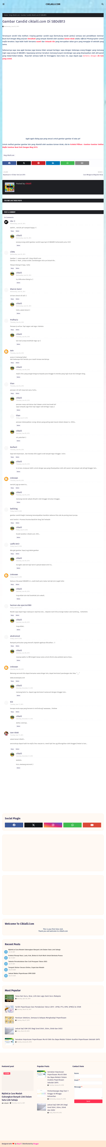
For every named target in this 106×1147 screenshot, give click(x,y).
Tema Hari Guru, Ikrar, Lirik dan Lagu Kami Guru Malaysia (38, 996)
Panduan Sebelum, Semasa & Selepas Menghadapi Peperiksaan (40, 1018)
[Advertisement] (23, 853)
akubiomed (15, 636)
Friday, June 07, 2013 (22, 418)
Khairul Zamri (16, 289)
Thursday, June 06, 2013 (17, 322)
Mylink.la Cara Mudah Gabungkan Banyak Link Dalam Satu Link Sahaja (34, 949)
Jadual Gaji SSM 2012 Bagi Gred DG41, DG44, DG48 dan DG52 (38, 1028)
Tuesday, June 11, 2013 (16, 704)
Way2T (19, 1144)
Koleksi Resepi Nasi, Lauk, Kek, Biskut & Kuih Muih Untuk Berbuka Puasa (35, 955)
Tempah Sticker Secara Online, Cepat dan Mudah (26, 967)
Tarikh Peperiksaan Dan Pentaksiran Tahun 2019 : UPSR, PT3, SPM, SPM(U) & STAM (48, 1007)
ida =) (12, 221)
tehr (12, 350)
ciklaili (28, 183)
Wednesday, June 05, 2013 (17, 223)
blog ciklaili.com (14, 15)
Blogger (36, 1144)
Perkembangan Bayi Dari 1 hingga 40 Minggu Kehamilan (58, 1093)
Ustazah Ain (50, 41)
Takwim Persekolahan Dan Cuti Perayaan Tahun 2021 (27, 961)
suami (38, 41)
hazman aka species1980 (20, 605)
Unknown (14, 478)
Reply (12, 231)
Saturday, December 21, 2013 (24, 688)
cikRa (12, 252)
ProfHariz (14, 320)
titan (12, 383)
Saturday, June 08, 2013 (23, 433)
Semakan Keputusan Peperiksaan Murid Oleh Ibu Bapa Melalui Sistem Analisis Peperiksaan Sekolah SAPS (57, 1039)
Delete (17, 231)
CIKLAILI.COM (53, 4)
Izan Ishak (14, 732)
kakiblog (13, 509)
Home (6, 15)
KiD (11, 702)
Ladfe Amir (14, 544)
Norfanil (13, 447)
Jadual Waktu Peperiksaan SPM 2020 (21, 973)
